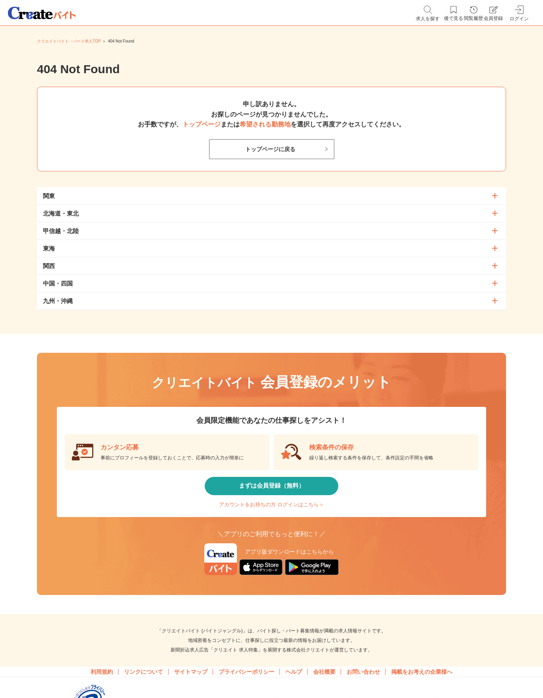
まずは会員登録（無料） (271, 489)
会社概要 (324, 686)
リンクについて (143, 686)
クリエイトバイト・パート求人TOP (69, 41)
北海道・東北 (61, 213)
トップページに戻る (270, 149)
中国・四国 (58, 283)
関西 (49, 265)
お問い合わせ (363, 686)
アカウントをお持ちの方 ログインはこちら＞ (271, 512)
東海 (49, 248)
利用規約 (102, 686)
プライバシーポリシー (246, 686)
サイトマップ (191, 686)
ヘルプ (293, 686)
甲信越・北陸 (61, 230)
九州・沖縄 (58, 300)
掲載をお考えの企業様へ (421, 686)
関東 (49, 195)
